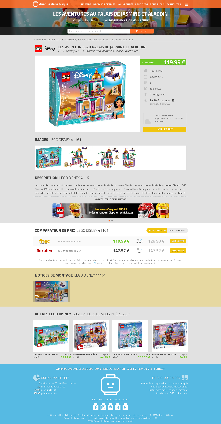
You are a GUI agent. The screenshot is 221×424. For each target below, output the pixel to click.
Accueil (37, 39)
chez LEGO (163, 100)
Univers (86, 4)
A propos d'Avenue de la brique (74, 369)
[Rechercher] (142, 31)
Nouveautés (125, 4)
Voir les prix (165, 129)
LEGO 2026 (141, 4)
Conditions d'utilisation (110, 369)
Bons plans (157, 4)
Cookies (131, 369)
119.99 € (174, 62)
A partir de (148, 62)
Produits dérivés (104, 4)
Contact (159, 369)
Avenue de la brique (50, 4)
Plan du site (145, 369)
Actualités (174, 4)
